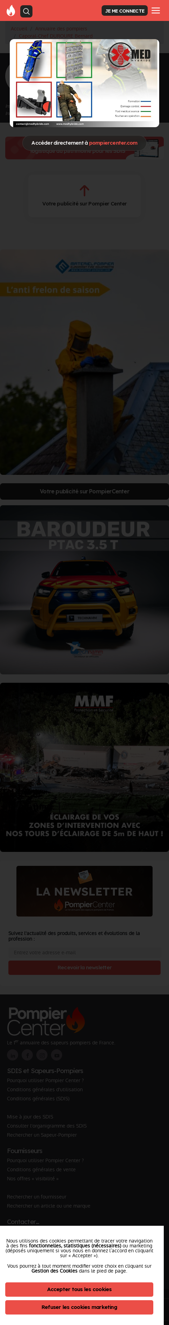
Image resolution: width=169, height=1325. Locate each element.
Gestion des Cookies (54, 1270)
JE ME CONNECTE (124, 11)
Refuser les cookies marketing (79, 1307)
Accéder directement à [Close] (84, 142)
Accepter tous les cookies (79, 1289)
